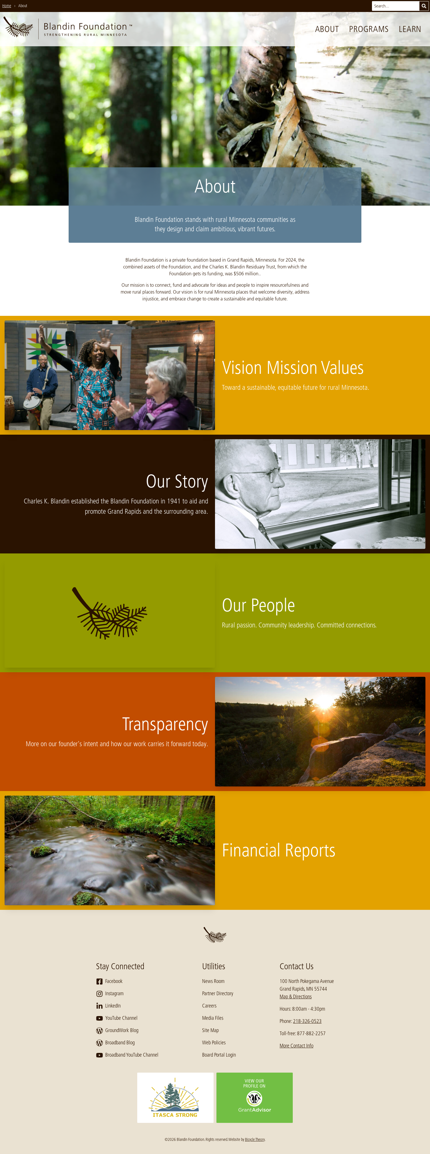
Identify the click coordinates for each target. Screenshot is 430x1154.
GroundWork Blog (117, 1030)
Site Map (210, 1030)
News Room (213, 981)
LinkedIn (108, 1006)
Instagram (110, 993)
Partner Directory (217, 993)
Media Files (212, 1018)
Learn (410, 29)
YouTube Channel (117, 1018)
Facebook (109, 981)
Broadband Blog (115, 1042)
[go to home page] (67, 29)
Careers (209, 1006)
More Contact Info (296, 1046)
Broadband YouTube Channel (127, 1055)
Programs (369, 29)
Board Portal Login (219, 1055)
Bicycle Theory (255, 1139)
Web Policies (214, 1042)
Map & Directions (296, 997)
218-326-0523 (307, 1021)
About (327, 29)
